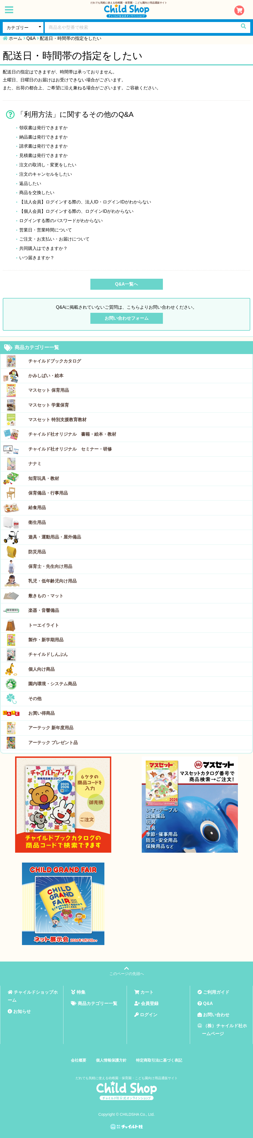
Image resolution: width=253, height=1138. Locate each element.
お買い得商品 (41, 713)
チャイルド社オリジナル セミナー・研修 (70, 449)
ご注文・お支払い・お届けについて (54, 239)
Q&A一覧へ (126, 284)
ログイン (145, 1014)
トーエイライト (43, 625)
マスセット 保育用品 (48, 390)
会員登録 (146, 1003)
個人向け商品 (41, 669)
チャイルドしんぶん (48, 654)
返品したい (30, 183)
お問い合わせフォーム (127, 318)
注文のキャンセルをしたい (45, 174)
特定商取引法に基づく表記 (159, 1060)
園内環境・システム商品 (52, 683)
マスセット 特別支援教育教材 (57, 419)
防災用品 (37, 551)
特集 (78, 992)
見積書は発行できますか (43, 155)
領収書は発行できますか (43, 127)
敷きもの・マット (45, 595)
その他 (34, 698)
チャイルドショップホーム (33, 996)
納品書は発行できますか (43, 137)
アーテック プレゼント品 (53, 742)
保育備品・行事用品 (48, 493)
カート (144, 992)
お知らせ (19, 1011)
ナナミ (34, 463)
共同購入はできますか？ (43, 248)
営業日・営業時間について (45, 230)
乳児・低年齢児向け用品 (52, 581)
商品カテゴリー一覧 (31, 347)
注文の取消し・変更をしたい (47, 164)
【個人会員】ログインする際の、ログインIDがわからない (76, 211)
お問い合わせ (213, 1014)
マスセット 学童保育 (48, 405)
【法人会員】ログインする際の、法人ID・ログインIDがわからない (85, 202)
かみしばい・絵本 (45, 375)
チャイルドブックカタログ (54, 361)
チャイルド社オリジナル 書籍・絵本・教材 (72, 434)
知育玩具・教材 (43, 478)
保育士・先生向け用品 (50, 566)
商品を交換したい (36, 192)
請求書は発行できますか (43, 146)
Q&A (31, 38)
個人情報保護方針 (111, 1060)
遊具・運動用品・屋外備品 (54, 537)
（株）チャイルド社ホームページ (222, 1029)
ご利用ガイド (213, 992)
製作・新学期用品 (45, 639)
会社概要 (78, 1060)
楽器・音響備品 (43, 610)
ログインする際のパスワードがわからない (61, 220)
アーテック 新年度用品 (50, 727)
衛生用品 (37, 522)
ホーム (15, 38)
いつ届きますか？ (36, 257)
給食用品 (37, 507)
